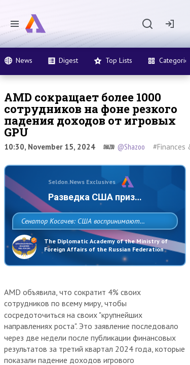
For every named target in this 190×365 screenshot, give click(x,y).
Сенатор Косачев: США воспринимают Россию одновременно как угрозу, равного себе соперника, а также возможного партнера (92, 243)
